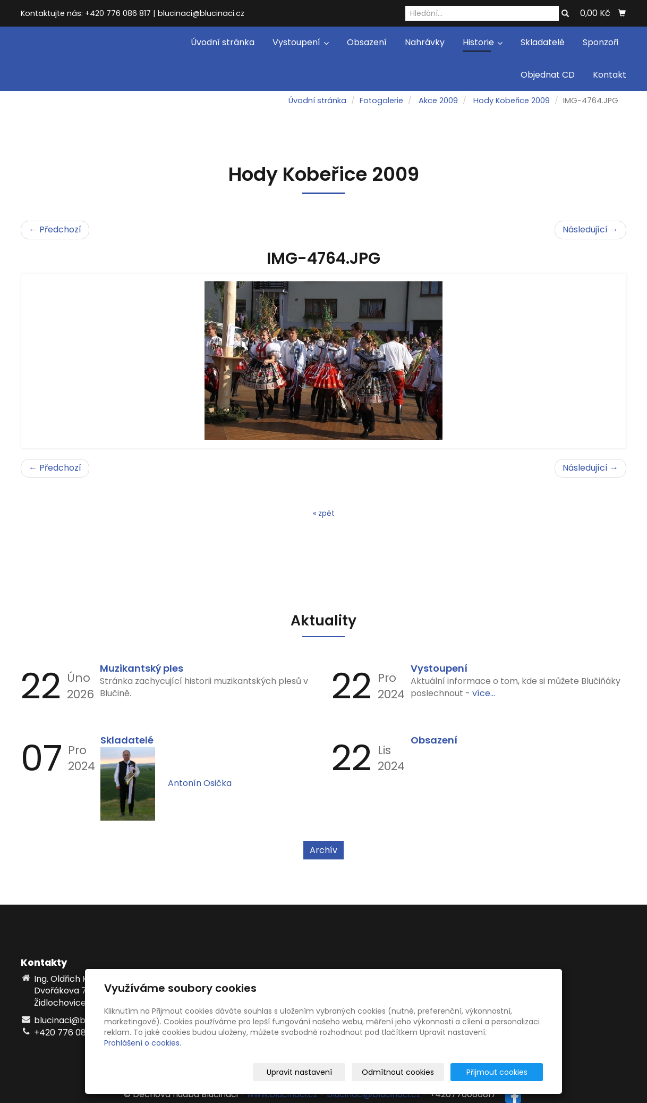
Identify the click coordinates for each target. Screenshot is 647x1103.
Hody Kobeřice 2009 (511, 100)
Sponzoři (600, 42)
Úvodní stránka (222, 42)
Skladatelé (543, 42)
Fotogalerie (381, 100)
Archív (323, 850)
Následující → (590, 229)
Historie (483, 42)
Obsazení (367, 42)
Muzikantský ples (141, 668)
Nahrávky (425, 42)
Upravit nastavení (327, 1072)
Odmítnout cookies (417, 1072)
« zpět (324, 513)
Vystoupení (301, 42)
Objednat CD (548, 75)
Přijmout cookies (502, 1072)
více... (483, 693)
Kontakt (609, 75)
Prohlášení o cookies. (142, 1043)
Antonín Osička (200, 783)
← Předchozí (55, 229)
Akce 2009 (438, 100)
